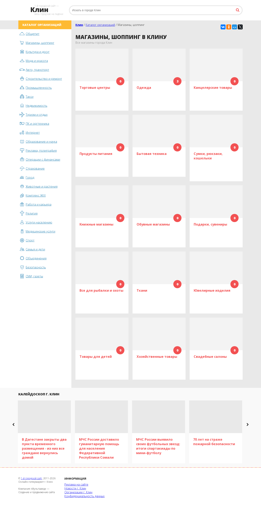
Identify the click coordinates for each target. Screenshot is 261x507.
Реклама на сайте (76, 484)
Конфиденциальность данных (84, 496)
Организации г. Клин (78, 492)
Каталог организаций (100, 25)
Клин (79, 25)
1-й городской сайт (31, 478)
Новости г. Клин (75, 488)
